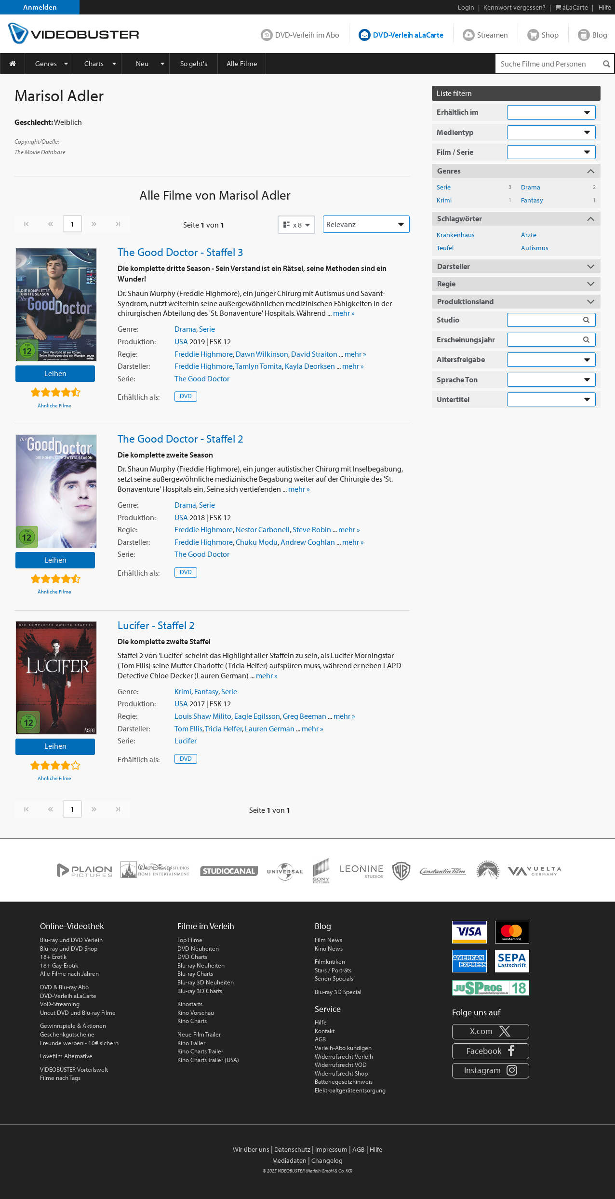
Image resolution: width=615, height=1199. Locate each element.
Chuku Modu (257, 542)
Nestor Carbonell (263, 529)
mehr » (344, 313)
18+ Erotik (53, 956)
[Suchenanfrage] (554, 63)
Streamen (492, 35)
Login (466, 7)
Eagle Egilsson (257, 716)
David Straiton (314, 354)
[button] (296, 225)
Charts (94, 63)
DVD (186, 396)
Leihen (55, 373)
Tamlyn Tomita (258, 366)
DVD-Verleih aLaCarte (408, 35)
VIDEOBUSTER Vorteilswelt (74, 1069)
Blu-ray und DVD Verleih (71, 939)
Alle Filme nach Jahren (69, 973)
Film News (328, 939)
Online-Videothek (72, 925)
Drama (185, 329)
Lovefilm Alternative (66, 1056)
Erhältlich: (139, 397)
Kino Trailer (191, 1043)
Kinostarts (189, 1004)
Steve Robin (312, 529)
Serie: (126, 378)
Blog (599, 35)
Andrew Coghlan (308, 542)
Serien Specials (334, 978)
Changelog (327, 1160)
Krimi (182, 691)
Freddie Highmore (203, 354)
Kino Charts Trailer (200, 1051)
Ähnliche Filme (54, 405)
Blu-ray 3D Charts (199, 991)
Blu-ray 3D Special (338, 992)
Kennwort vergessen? (514, 7)
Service (328, 1008)
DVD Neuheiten (198, 948)
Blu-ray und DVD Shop (68, 948)
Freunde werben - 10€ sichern (79, 1043)
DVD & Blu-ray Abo (64, 987)
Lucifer (185, 740)
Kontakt (324, 1031)
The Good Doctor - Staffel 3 (180, 251)
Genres (46, 63)
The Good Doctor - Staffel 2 (180, 438)
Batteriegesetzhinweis (344, 1081)
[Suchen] (606, 63)
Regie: (127, 354)
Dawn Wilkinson (262, 354)
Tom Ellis (188, 728)
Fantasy (206, 691)
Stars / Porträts (333, 970)
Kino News (329, 948)
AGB (320, 1039)
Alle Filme (242, 63)
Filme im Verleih (205, 925)
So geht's (193, 63)
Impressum (331, 1149)
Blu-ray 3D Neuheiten (205, 982)
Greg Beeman (304, 716)
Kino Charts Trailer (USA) (208, 1060)
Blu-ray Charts (195, 973)
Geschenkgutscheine (67, 1034)
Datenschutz (292, 1149)
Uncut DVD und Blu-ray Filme (78, 1012)
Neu (142, 63)
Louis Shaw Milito (202, 716)
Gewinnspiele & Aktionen (73, 1025)
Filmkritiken (330, 961)
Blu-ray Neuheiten (201, 965)
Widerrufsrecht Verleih (344, 1056)
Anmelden (40, 7)
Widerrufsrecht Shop (341, 1073)
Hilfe (321, 1022)
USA (181, 341)
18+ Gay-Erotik (59, 965)
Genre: (128, 329)
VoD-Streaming (60, 1004)
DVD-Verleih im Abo (307, 35)
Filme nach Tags (60, 1077)
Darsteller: (134, 366)
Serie (207, 329)
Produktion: (137, 341)
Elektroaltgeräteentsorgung (350, 1090)
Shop (550, 35)
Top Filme (189, 939)
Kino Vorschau (195, 1012)
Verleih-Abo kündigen (343, 1047)
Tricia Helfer (223, 728)
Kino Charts (192, 1020)
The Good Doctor (201, 378)
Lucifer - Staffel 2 (156, 625)
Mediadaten (289, 1160)
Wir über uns (251, 1149)
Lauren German (269, 728)
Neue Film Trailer (199, 1034)
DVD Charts (192, 956)
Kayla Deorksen (310, 366)
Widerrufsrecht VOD (341, 1064)
